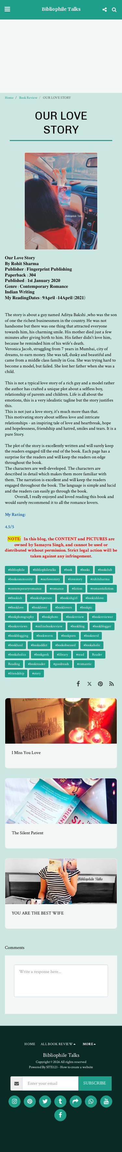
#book (68, 569)
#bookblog (78, 626)
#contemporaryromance (25, 588)
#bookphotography (21, 616)
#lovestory (75, 579)
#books (85, 569)
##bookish (15, 597)
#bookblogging (18, 635)
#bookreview (75, 616)
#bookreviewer (102, 616)
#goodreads (61, 663)
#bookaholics (17, 654)
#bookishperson (41, 597)
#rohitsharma (100, 579)
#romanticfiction (102, 588)
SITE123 (52, 1067)
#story (36, 673)
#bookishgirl (68, 597)
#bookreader (36, 663)
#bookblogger (102, 626)
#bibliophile (16, 569)
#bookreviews (17, 626)
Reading (14, 663)
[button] (7, 9)
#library (62, 654)
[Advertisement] (61, 36)
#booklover (39, 607)
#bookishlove (95, 597)
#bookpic (86, 607)
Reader (97, 654)
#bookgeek (41, 654)
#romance (57, 588)
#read (80, 654)
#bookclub (105, 569)
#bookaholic (92, 645)
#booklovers (63, 607)
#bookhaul (15, 645)
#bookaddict (39, 645)
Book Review (28, 97)
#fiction (77, 588)
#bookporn (68, 635)
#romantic (84, 663)
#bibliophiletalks (44, 569)
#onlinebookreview (48, 626)
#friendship (16, 673)
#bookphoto (50, 616)
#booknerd (91, 635)
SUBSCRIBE (94, 1083)
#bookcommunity (20, 579)
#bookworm (44, 635)
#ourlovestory (50, 579)
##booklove (16, 607)
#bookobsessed (65, 645)
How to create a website (76, 1067)
